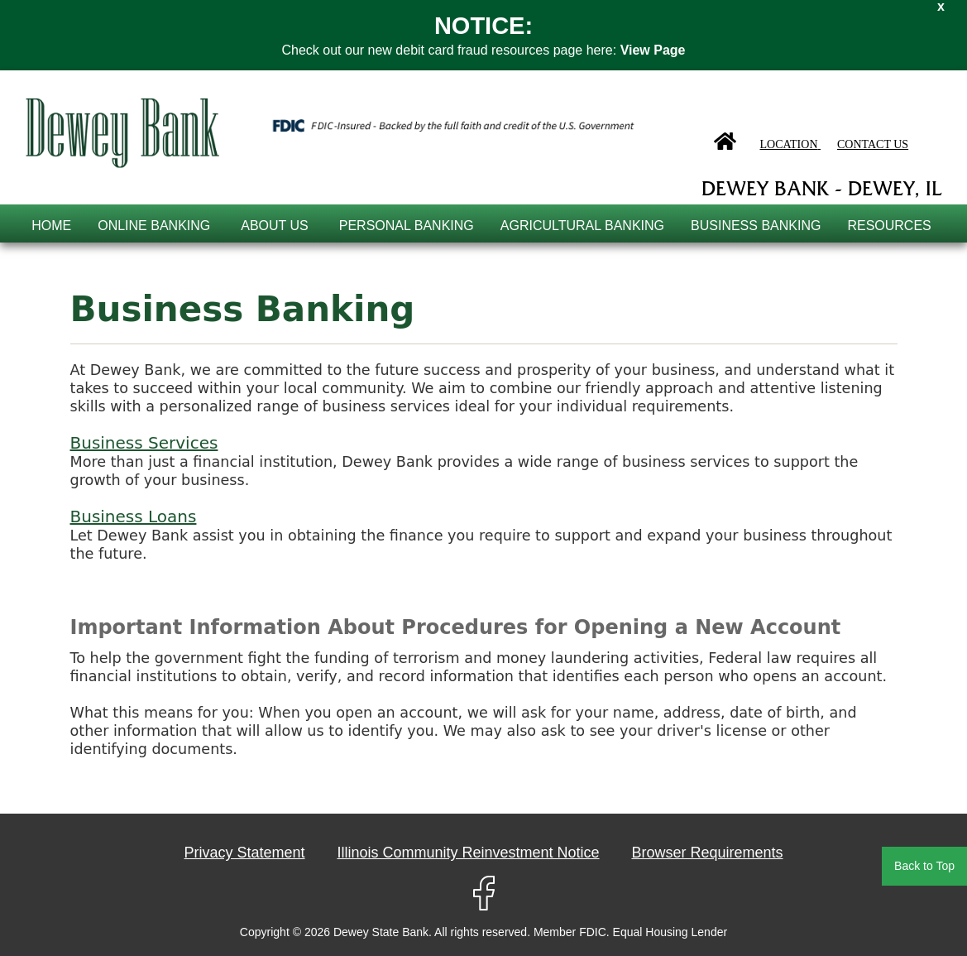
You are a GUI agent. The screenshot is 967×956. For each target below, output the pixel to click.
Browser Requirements (707, 852)
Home (51, 226)
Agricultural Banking (582, 226)
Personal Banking (406, 226)
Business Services (144, 443)
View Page (653, 50)
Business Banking (756, 226)
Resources (889, 226)
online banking (154, 226)
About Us (275, 226)
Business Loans (133, 516)
